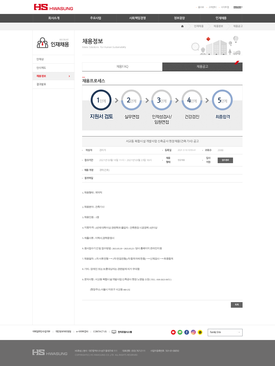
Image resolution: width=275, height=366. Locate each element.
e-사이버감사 (82, 331)
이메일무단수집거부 (41, 331)
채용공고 (202, 66)
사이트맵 (225, 7)
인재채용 (221, 18)
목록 (237, 305)
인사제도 (41, 68)
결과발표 (41, 84)
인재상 (40, 59)
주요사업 (95, 18)
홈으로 (201, 7)
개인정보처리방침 (63, 331)
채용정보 (41, 76)
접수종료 (225, 160)
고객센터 (212, 7)
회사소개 (53, 18)
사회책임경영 (137, 18)
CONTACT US (100, 331)
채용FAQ (122, 66)
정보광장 (179, 18)
